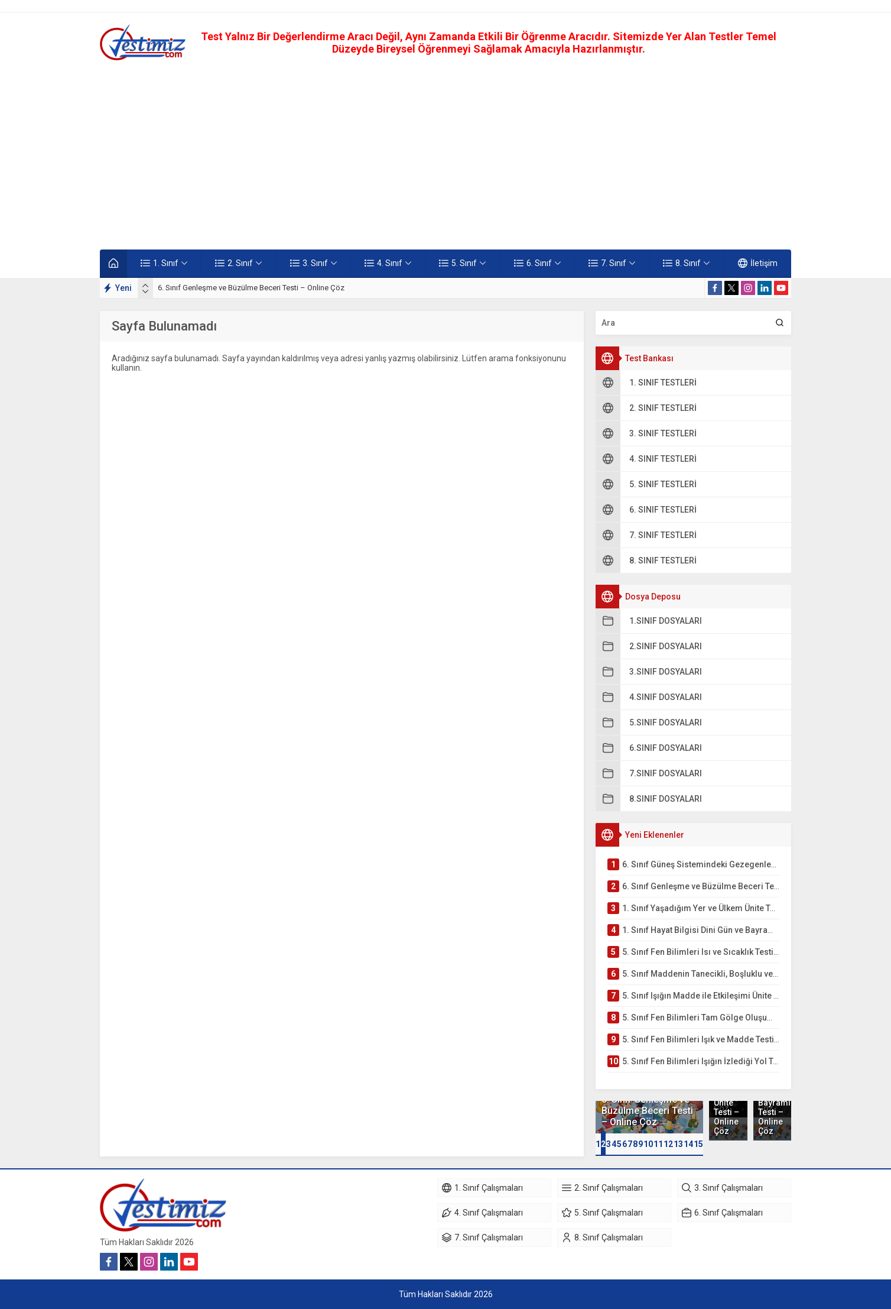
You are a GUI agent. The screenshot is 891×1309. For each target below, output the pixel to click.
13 (678, 1144)
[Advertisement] (445, 155)
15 (698, 1144)
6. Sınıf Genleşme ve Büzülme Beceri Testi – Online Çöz (251, 287)
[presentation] (145, 286)
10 (648, 1144)
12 (668, 1144)
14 (688, 1144)
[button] (598, 1144)
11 (658, 1144)
